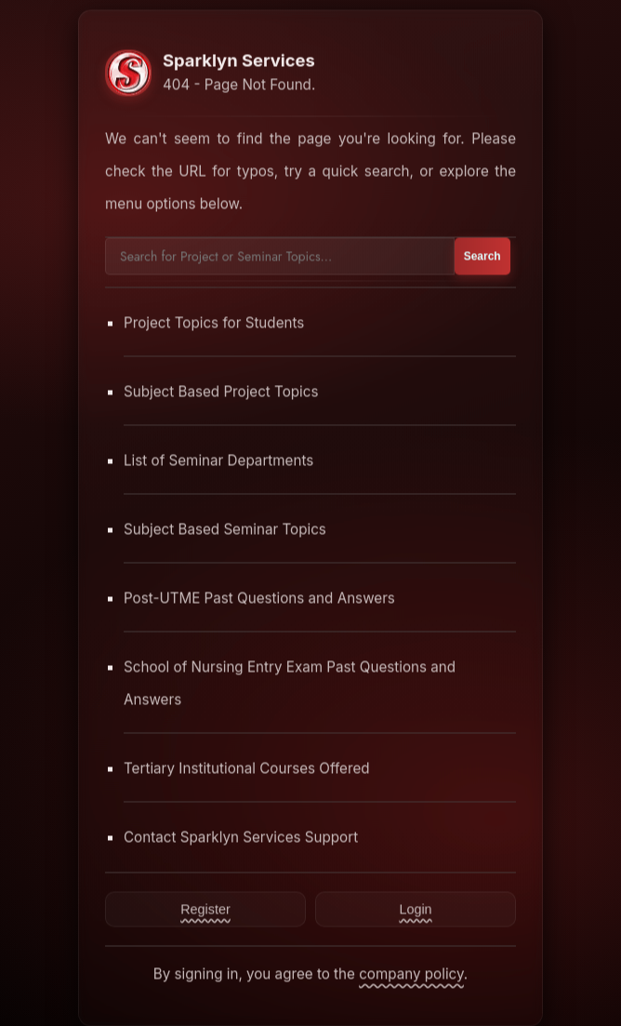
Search (482, 255)
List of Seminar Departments (218, 460)
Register (205, 908)
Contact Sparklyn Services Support (241, 837)
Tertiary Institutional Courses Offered (247, 768)
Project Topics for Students (214, 322)
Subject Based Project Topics (221, 391)
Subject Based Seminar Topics (225, 529)
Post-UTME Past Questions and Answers (259, 597)
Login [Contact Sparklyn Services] (415, 908)
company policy (411, 973)
